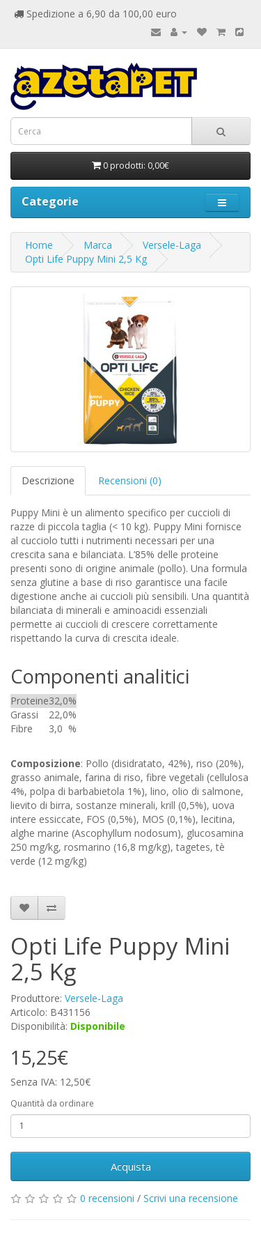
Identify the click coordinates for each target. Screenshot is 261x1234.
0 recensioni (107, 1198)
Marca (98, 245)
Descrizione (48, 480)
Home (39, 245)
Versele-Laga (172, 245)
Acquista (131, 1166)
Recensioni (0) (129, 480)
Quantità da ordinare (52, 1103)
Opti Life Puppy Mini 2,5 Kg (86, 258)
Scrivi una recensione (190, 1198)
